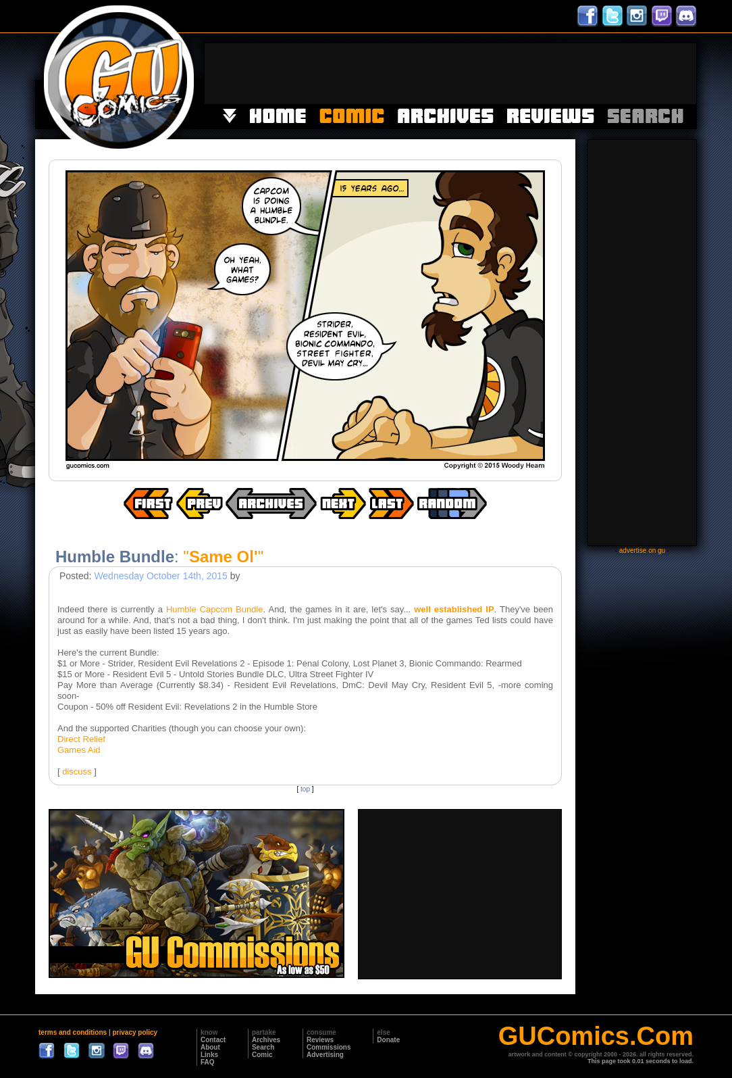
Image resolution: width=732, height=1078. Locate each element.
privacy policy (134, 1032)
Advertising (325, 1054)
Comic (262, 1054)
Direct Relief (81, 739)
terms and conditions (72, 1032)
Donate (388, 1040)
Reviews (320, 1040)
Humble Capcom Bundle (214, 609)
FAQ (208, 1062)
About (210, 1047)
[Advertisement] (450, 73)
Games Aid (79, 750)
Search (263, 1047)
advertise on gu (642, 550)
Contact (213, 1040)
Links (209, 1054)
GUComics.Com (596, 1036)
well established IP (454, 609)
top (305, 789)
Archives (266, 1040)
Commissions (329, 1047)
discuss (76, 771)
